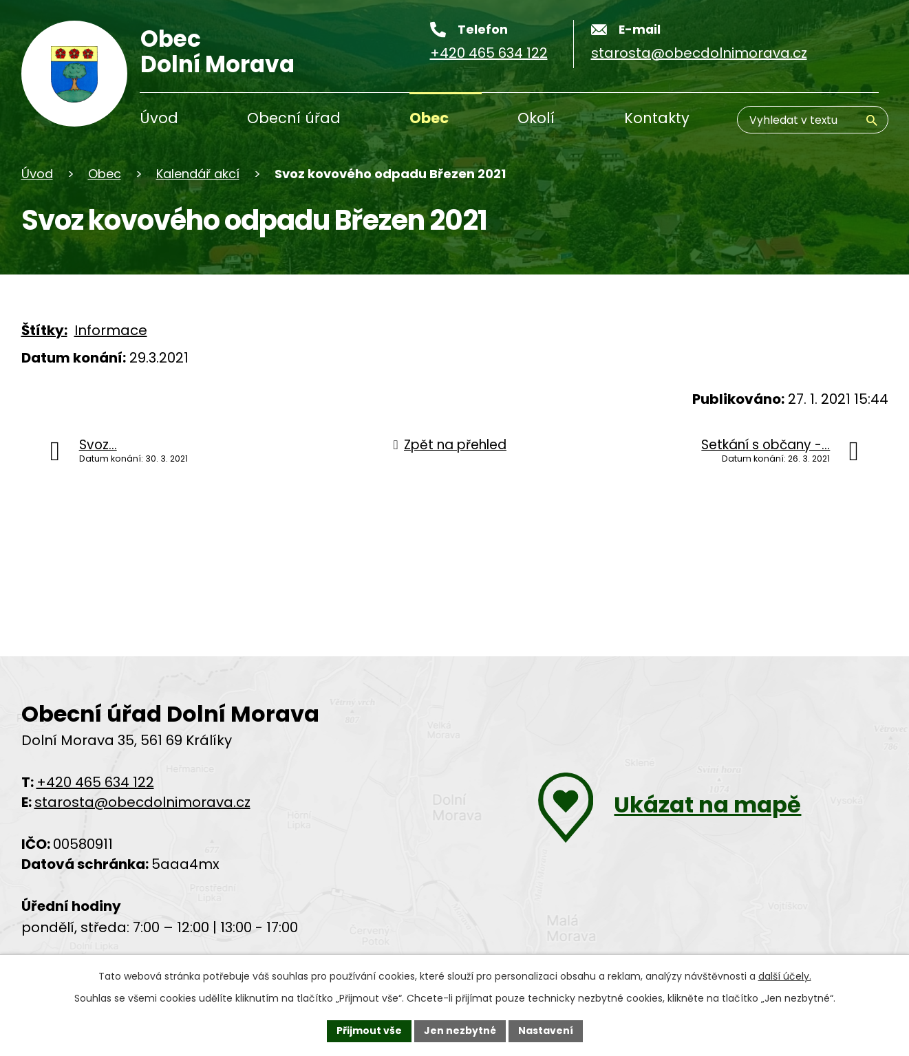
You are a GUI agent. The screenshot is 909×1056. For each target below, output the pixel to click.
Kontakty (656, 118)
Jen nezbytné (460, 1030)
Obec (429, 118)
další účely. (784, 976)
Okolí (536, 118)
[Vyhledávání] (812, 119)
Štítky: (44, 330)
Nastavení (545, 1030)
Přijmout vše (369, 1030)
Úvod (159, 118)
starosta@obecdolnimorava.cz (142, 802)
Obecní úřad (294, 118)
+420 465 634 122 (95, 782)
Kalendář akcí (197, 173)
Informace (110, 330)
